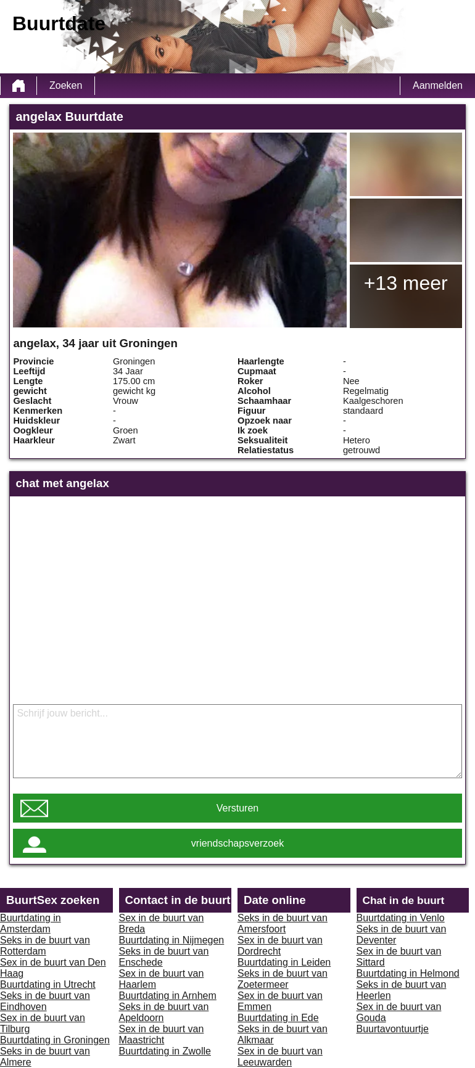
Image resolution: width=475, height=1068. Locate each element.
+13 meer (406, 283)
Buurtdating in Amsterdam (30, 923)
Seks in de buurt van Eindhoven (45, 1001)
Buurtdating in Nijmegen (172, 940)
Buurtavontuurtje (393, 1029)
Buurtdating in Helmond (408, 973)
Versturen (237, 808)
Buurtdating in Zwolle (165, 1051)
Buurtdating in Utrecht (48, 984)
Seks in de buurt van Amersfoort (283, 923)
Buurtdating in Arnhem (168, 995)
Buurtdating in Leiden (284, 962)
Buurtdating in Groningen (55, 1040)
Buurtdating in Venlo (401, 918)
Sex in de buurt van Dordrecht (280, 945)
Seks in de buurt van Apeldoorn (164, 1012)
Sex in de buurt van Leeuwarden (280, 1056)
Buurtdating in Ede (278, 1018)
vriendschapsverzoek (237, 843)
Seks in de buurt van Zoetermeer (283, 979)
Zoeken (65, 85)
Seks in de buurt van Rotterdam (45, 945)
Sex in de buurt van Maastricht (161, 1034)
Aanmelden (438, 85)
